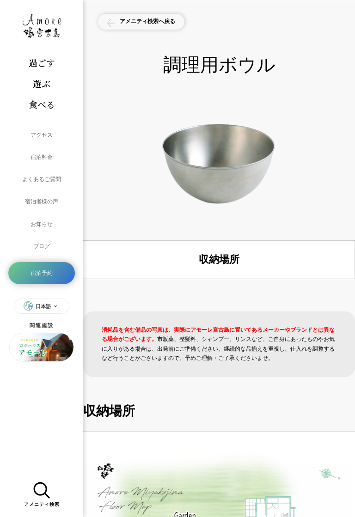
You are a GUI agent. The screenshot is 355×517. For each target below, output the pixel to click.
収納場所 (219, 259)
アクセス (42, 132)
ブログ (41, 215)
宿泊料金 (42, 149)
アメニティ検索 (42, 491)
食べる (42, 104)
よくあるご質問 (41, 165)
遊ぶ (41, 83)
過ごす (42, 62)
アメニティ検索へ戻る (154, 22)
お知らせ (42, 198)
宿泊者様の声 (41, 182)
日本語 (42, 266)
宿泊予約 (42, 236)
